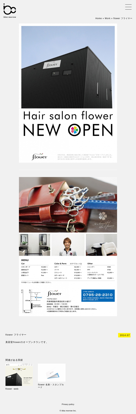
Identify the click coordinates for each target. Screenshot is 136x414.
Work (107, 18)
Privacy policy (68, 404)
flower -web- (12, 389)
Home (98, 18)
